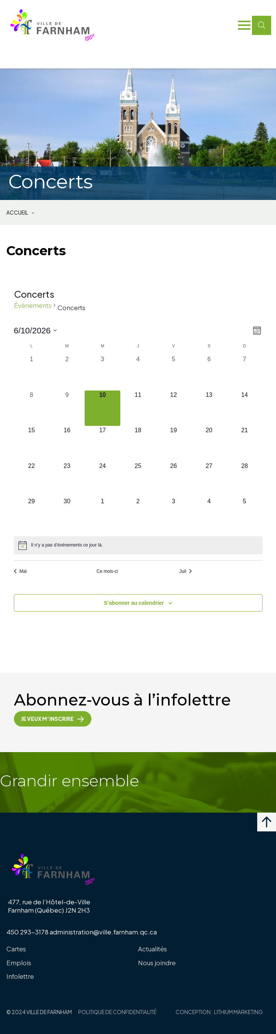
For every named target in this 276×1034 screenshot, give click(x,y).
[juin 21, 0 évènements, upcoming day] (244, 443)
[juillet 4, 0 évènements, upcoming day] (209, 514)
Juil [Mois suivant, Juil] (185, 571)
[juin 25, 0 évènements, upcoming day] (138, 479)
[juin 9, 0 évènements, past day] (67, 408)
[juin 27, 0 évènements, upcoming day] (209, 479)
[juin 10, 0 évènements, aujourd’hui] (102, 408)
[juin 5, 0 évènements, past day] (173, 372)
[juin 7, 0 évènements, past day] (244, 372)
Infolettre (20, 976)
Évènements (33, 305)
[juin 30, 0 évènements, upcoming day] (67, 514)
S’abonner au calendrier (134, 603)
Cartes (16, 949)
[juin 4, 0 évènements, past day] (138, 372)
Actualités (152, 949)
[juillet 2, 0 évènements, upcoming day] (138, 514)
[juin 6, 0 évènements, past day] (209, 372)
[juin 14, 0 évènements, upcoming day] (244, 408)
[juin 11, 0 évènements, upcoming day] (138, 408)
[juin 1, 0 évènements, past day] (31, 372)
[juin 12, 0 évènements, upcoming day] (173, 408)
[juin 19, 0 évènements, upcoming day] (173, 443)
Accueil (17, 213)
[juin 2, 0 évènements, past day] (67, 372)
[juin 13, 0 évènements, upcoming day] (209, 408)
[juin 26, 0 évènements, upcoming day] (173, 479)
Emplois (18, 962)
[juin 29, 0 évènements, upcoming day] (31, 514)
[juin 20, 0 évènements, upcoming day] (209, 443)
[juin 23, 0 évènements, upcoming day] (67, 479)
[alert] (138, 545)
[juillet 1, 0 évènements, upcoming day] (102, 514)
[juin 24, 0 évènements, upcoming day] (102, 479)
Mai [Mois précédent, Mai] (20, 571)
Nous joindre (157, 962)
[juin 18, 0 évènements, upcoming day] (138, 443)
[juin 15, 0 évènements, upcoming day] (31, 443)
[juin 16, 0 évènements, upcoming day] (67, 443)
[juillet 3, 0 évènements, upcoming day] (173, 514)
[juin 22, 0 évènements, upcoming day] (31, 479)
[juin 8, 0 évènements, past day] (31, 408)
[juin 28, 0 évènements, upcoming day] (244, 479)
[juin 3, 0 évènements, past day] (102, 372)
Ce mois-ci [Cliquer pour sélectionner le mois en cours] (107, 571)
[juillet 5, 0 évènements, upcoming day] (244, 514)
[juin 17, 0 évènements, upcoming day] (102, 443)
